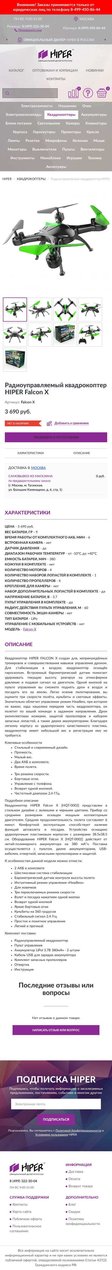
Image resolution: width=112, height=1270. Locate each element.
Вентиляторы (92, 149)
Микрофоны (56, 141)
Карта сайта (22, 1212)
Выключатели (44, 149)
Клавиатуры (96, 123)
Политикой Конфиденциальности (78, 1130)
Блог (72, 1204)
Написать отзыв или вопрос (56, 1030)
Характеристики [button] (30, 453)
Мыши (99, 141)
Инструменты (22, 158)
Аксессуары (56, 167)
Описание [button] (81, 453)
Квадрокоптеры (61, 115)
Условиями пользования (51, 1134)
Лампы (14, 141)
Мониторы (17, 149)
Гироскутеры (44, 132)
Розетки (33, 141)
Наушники (67, 106)
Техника (95, 158)
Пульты (68, 149)
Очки (86, 106)
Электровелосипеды (24, 115)
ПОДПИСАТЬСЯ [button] (56, 1119)
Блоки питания (19, 123)
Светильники (48, 123)
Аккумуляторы (94, 115)
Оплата (74, 1179)
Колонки (80, 141)
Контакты (56, 79)
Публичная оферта (27, 1219)
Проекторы (71, 132)
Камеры (73, 123)
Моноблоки (50, 158)
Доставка (76, 1172)
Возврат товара (81, 1186)
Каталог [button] (16, 70)
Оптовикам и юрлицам (55, 70)
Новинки (95, 70)
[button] (28, 29)
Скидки (74, 1212)
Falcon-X (29, 629)
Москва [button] (38, 468)
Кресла (93, 132)
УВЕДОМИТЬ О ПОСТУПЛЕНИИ (56, 437)
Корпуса (20, 132)
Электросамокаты (37, 106)
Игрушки (74, 158)
